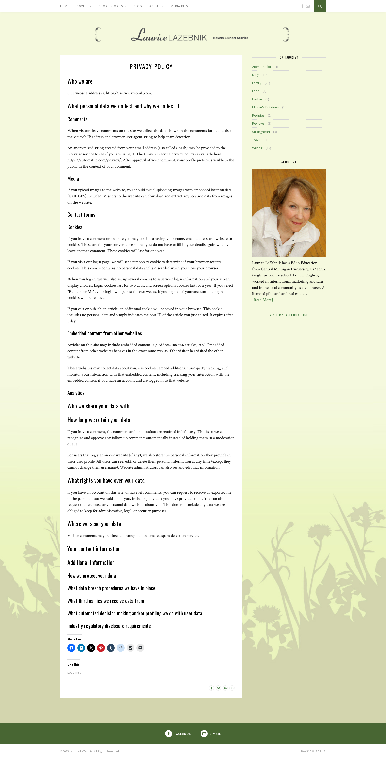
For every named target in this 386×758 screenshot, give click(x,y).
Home (64, 6)
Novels (82, 6)
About (154, 6)
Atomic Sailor (261, 66)
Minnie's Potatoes (265, 107)
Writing (257, 148)
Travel (256, 140)
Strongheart (261, 131)
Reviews (258, 123)
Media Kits (179, 6)
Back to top (313, 751)
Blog (137, 6)
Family (256, 83)
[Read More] (262, 300)
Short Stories (111, 6)
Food (255, 91)
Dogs (256, 74)
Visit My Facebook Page (289, 315)
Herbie (257, 99)
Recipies (258, 115)
